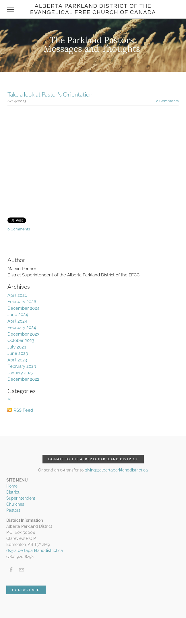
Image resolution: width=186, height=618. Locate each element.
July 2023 (16, 347)
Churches (15, 504)
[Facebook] (11, 570)
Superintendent (20, 498)
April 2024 (17, 321)
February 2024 (21, 327)
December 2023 (23, 334)
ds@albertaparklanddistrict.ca (34, 550)
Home (12, 486)
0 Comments (167, 101)
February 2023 (21, 366)
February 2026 (21, 301)
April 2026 (17, 295)
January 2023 (20, 373)
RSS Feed (23, 410)
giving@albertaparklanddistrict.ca (116, 470)
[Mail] (21, 570)
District (13, 492)
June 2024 (17, 314)
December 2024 (23, 308)
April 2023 (17, 360)
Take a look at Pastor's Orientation (49, 94)
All (10, 399)
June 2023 (17, 353)
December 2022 (23, 379)
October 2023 (20, 340)
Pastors (13, 510)
